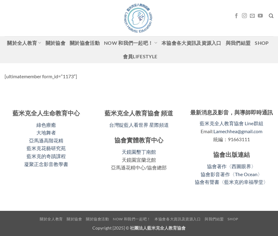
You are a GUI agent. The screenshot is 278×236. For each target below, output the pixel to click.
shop (262, 43)
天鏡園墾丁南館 (139, 152)
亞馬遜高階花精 (46, 140)
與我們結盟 (238, 43)
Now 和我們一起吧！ (130, 43)
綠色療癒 (46, 125)
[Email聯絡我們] (252, 16)
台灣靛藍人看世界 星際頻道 (139, 125)
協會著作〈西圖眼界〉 (231, 166)
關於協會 (55, 43)
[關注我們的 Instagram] (244, 16)
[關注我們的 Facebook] (236, 16)
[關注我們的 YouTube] (260, 16)
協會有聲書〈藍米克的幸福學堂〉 (231, 182)
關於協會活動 (85, 43)
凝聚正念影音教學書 (46, 164)
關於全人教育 (24, 43)
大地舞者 (46, 132)
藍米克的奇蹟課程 (46, 156)
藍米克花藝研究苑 (46, 148)
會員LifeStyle (140, 56)
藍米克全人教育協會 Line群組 (231, 123)
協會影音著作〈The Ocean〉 (231, 174)
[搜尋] (271, 16)
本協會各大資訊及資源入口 (191, 43)
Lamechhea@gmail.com (237, 131)
